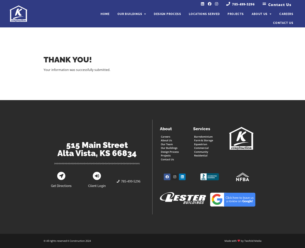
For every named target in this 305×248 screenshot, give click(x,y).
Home (105, 14)
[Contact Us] (264, 4)
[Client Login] (97, 176)
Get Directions (61, 186)
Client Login (97, 186)
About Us (262, 14)
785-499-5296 (243, 4)
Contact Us (279, 4)
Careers (286, 14)
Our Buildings (131, 14)
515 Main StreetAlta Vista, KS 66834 (97, 149)
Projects (236, 14)
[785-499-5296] (228, 4)
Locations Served (204, 14)
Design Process (167, 14)
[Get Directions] (61, 176)
